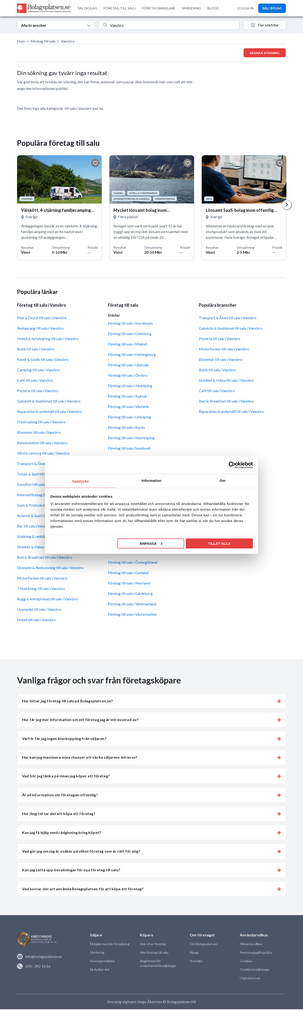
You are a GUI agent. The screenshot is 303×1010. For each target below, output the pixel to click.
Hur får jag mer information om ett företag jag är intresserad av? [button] (80, 720)
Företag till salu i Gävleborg (130, 594)
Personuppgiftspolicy (256, 953)
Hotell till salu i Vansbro (36, 620)
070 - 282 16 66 (34, 967)
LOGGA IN (245, 8)
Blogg (194, 953)
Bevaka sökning (265, 53)
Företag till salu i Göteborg (130, 334)
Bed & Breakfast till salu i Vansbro (44, 558)
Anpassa (150, 543)
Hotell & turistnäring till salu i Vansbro (48, 339)
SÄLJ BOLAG (87, 8)
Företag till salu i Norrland (129, 584)
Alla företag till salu (154, 953)
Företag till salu (43, 41)
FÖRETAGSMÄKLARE (158, 8)
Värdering (97, 953)
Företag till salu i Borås (126, 428)
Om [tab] (222, 480)
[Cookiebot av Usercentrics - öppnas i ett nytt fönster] (232, 465)
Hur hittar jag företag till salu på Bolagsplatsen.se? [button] (67, 701)
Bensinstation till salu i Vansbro (42, 443)
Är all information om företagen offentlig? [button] (60, 795)
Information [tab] (151, 480)
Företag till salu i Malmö (127, 344)
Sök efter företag (152, 945)
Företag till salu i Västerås (128, 407)
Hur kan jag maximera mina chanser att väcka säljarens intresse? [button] (79, 758)
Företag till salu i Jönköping (130, 386)
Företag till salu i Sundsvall (129, 449)
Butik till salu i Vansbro (35, 350)
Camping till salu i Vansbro (38, 370)
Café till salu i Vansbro (35, 381)
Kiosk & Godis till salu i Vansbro (42, 360)
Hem (21, 41)
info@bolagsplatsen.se (39, 957)
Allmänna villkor (251, 945)
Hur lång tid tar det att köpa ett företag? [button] (58, 814)
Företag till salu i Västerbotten (132, 615)
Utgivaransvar (250, 979)
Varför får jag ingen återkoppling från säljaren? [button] (64, 739)
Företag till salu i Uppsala (128, 365)
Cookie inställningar (254, 970)
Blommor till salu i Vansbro (39, 433)
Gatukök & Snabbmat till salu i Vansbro (48, 402)
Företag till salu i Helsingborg (132, 355)
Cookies (246, 962)
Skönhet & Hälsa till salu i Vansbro (226, 381)
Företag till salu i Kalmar (127, 396)
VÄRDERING (191, 8)
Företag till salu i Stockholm (130, 324)
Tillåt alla (219, 543)
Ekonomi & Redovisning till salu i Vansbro (50, 568)
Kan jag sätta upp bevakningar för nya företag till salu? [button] (71, 870)
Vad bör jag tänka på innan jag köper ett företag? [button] (66, 777)
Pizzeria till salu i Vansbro (37, 391)
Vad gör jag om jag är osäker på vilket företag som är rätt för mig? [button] (81, 852)
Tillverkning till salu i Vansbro (41, 589)
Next (286, 205)
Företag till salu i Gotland (128, 573)
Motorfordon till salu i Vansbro (42, 579)
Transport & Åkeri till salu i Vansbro (227, 318)
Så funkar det (100, 970)
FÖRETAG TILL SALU (120, 8)
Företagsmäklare (102, 962)
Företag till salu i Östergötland (132, 563)
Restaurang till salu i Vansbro (40, 329)
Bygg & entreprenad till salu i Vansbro (47, 600)
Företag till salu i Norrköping (131, 438)
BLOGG (213, 8)
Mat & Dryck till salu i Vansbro (42, 318)
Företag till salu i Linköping (129, 417)
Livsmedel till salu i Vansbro (39, 610)
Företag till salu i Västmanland (132, 604)
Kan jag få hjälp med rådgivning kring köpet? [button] (61, 833)
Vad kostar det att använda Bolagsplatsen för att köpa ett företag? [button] (83, 889)
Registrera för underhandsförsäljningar (158, 964)
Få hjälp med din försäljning (109, 945)
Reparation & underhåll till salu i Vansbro (49, 412)
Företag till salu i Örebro (127, 376)
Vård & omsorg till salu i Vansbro (43, 454)
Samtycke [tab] (80, 481)
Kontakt (196, 962)
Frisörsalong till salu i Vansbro (41, 423)
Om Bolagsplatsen (203, 945)
